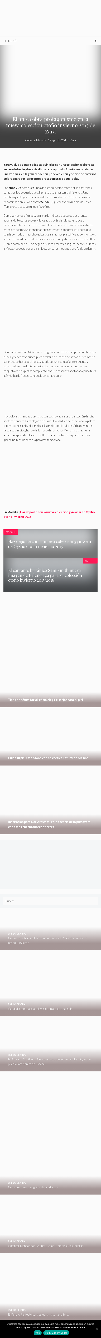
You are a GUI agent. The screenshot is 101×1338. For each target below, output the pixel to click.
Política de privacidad (56, 1333)
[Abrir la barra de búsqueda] (95, 40)
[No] (96, 1329)
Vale (37, 1333)
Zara (73, 140)
